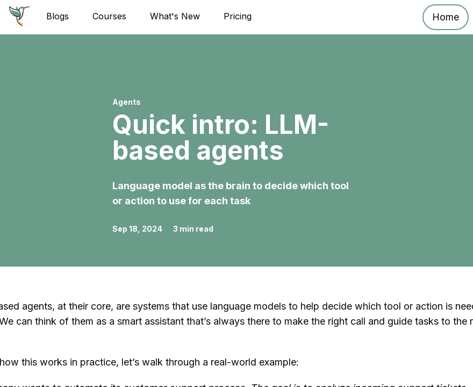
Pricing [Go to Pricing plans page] (238, 16)
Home (445, 17)
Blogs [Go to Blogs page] (57, 16)
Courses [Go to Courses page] (109, 16)
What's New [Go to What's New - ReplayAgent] (175, 16)
